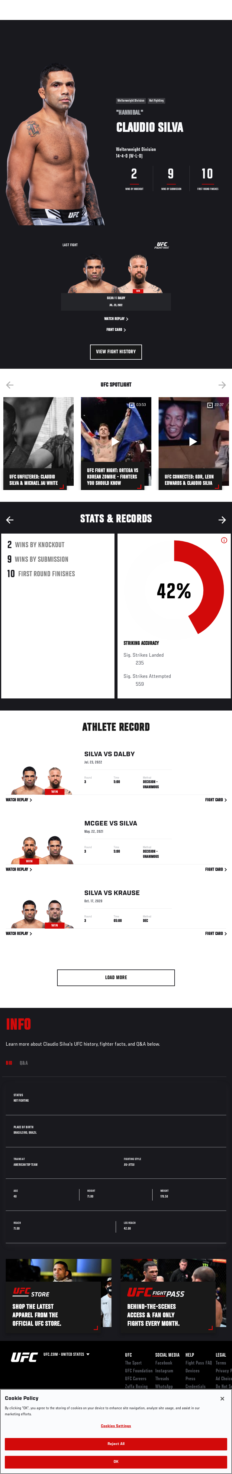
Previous (10, 385)
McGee (96, 825)
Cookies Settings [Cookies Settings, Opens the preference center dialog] (116, 1426)
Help (189, 1355)
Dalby (124, 755)
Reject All (116, 1444)
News (92, 23)
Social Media (167, 1355)
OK (116, 1462)
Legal (221, 1355)
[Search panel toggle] (212, 23)
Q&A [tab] (24, 1063)
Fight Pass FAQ (198, 1363)
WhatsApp (164, 1387)
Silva (93, 755)
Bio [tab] (9, 1063)
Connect (119, 23)
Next (222, 385)
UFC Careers (136, 1379)
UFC (128, 1355)
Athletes (69, 23)
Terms (221, 1363)
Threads (162, 1379)
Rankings (42, 23)
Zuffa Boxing (167, 26)
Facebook (163, 1363)
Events (16, 23)
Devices (192, 1371)
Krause (127, 894)
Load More (116, 978)
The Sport (133, 1363)
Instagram (164, 1371)
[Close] (222, 1398)
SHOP (196, 23)
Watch (143, 23)
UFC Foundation (139, 1371)
